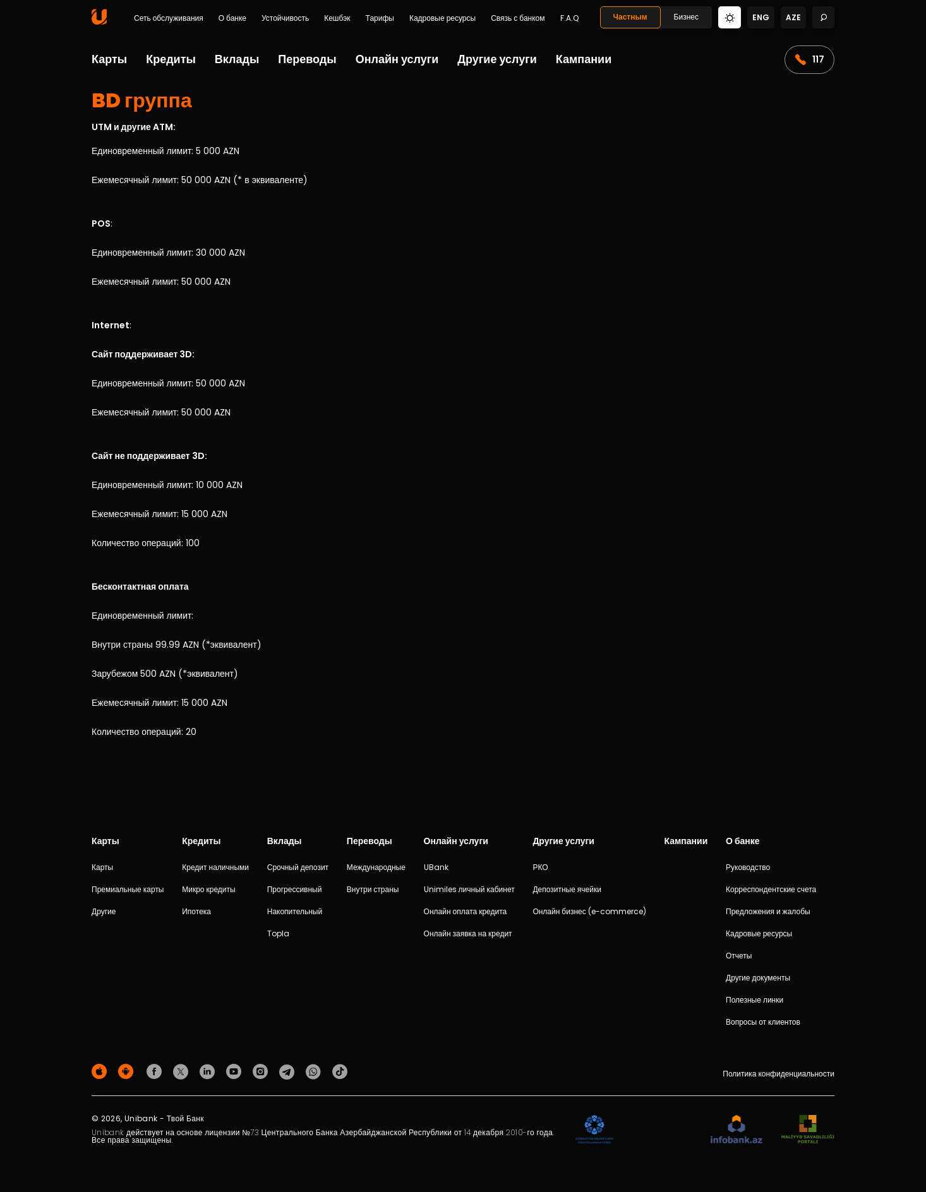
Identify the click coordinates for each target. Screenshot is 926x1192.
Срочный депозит (297, 867)
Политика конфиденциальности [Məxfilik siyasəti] (778, 1073)
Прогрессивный (294, 889)
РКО (540, 867)
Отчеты (739, 955)
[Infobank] (737, 1130)
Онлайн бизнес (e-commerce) (589, 911)
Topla (278, 933)
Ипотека (196, 911)
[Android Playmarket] (127, 1071)
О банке (232, 18)
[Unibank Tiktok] (339, 1071)
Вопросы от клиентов (763, 1021)
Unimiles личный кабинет (469, 889)
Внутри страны (373, 889)
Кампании (583, 59)
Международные (376, 867)
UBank (436, 867)
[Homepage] (99, 22)
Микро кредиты (208, 889)
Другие (104, 911)
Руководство (748, 867)
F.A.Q (569, 18)
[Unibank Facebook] (156, 1071)
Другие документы (758, 977)
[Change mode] (730, 16)
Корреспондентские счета (771, 889)
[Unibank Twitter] (182, 1071)
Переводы (307, 59)
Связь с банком (517, 18)
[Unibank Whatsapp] (315, 1071)
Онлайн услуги (397, 59)
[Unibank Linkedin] (209, 1071)
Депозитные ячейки (566, 889)
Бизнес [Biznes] (686, 16)
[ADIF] (594, 1130)
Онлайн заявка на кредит (468, 933)
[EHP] (662, 1130)
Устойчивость (285, 18)
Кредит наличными (215, 867)
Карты (109, 59)
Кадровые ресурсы (442, 18)
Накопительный (294, 911)
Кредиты (171, 59)
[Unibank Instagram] (262, 1071)
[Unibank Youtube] (235, 1071)
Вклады (237, 59)
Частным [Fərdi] (630, 16)
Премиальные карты (128, 889)
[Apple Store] (101, 1071)
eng (760, 17)
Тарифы (380, 18)
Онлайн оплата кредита (465, 911)
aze (793, 17)
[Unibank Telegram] (288, 1071)
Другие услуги (497, 59)
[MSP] (807, 1130)
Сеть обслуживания (168, 18)
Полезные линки (754, 999)
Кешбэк (337, 18)
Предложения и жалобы (768, 911)
